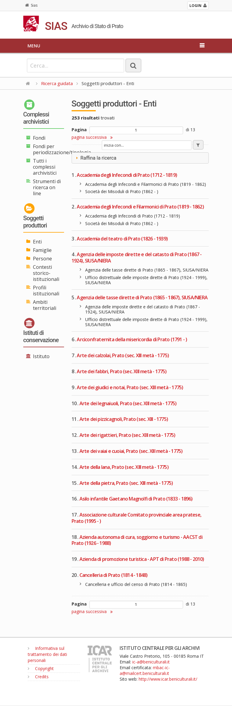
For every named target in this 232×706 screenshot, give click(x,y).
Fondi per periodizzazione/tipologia (62, 149)
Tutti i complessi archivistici (44, 166)
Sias (31, 5)
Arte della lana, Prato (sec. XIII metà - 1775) (124, 467)
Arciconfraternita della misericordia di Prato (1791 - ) (132, 339)
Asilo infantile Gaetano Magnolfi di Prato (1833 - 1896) (136, 498)
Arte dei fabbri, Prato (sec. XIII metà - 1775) (121, 371)
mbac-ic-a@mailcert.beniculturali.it (145, 670)
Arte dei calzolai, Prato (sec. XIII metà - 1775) (123, 355)
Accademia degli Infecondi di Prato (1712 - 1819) (127, 175)
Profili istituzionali (46, 290)
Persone (42, 258)
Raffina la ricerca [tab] (95, 158)
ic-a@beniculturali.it (151, 662)
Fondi (39, 138)
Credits (38, 676)
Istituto (41, 356)
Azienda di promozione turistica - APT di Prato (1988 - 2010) (141, 559)
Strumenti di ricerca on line (47, 187)
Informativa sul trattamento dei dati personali (47, 654)
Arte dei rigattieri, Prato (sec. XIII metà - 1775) (127, 435)
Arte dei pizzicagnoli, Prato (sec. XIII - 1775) (123, 419)
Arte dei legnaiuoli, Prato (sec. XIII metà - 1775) (128, 403)
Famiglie (42, 250)
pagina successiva (92, 137)
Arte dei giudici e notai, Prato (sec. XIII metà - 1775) (130, 387)
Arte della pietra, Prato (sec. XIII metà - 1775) (126, 483)
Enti (37, 241)
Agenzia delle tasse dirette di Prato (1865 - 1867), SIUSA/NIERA (142, 297)
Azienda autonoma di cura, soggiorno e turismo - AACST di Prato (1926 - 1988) (137, 540)
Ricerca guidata (57, 83)
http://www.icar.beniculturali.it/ (168, 679)
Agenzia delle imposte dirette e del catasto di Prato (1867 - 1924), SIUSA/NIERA (137, 257)
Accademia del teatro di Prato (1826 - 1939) (122, 238)
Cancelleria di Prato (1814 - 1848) (113, 575)
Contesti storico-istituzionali (46, 273)
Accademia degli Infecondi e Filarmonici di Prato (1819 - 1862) (140, 206)
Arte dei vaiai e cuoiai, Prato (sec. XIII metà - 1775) (131, 451)
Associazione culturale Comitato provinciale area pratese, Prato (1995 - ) (136, 517)
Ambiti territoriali (44, 305)
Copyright (41, 668)
